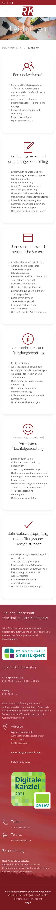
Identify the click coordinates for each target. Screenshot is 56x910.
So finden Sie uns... (20, 761)
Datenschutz (35, 891)
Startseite (10, 891)
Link (26, 864)
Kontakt (47, 891)
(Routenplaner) (10, 638)
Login (28, 902)
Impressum (22, 891)
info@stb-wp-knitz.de (29, 752)
